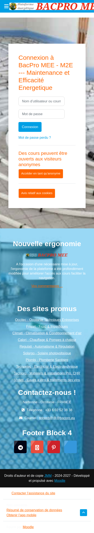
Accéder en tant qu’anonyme (40, 173)
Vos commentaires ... (47, 286)
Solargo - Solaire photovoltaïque (47, 353)
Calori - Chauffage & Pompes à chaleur (47, 340)
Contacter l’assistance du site (31, 493)
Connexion (30, 127)
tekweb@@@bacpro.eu (57, 418)
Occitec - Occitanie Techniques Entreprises (47, 320)
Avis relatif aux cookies (36, 193)
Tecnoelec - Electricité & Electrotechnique (47, 366)
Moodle (59, 480)
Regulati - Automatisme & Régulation (47, 346)
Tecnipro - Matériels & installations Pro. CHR (47, 373)
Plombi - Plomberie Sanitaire (47, 360)
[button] (83, 512)
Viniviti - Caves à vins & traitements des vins (47, 380)
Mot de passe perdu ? (34, 137)
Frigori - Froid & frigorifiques (47, 326)
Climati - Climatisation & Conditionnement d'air (46, 333)
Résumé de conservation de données (34, 510)
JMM (48, 475)
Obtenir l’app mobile (21, 515)
